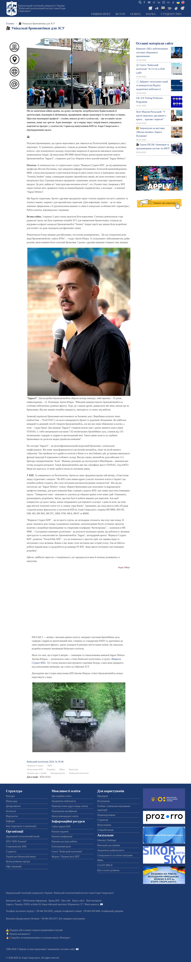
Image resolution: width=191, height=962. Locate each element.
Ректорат (10, 796)
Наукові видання (60, 831)
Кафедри (10, 821)
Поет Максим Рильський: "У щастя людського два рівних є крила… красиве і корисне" (151, 115)
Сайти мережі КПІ (61, 826)
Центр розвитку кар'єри (18, 861)
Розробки (51, 769)
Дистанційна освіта (61, 796)
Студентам (102, 820)
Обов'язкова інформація (35, 900)
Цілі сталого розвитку (108, 870)
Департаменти (13, 806)
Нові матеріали (93, 900)
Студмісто (11, 851)
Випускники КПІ (35, 769)
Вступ (120, 14)
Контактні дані (13, 900)
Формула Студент (35, 765)
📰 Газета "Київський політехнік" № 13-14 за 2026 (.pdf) (150, 69)
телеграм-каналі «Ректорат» (56, 937)
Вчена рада (11, 801)
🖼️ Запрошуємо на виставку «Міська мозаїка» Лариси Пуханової (150, 132)
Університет (100, 14)
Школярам (102, 796)
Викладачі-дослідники (108, 845)
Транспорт (73, 769)
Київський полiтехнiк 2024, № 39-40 (45, 761)
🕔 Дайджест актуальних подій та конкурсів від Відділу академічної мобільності (152, 85)
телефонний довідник (112, 911)
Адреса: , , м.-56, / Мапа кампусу (52, 904)
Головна (10, 23)
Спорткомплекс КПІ (16, 846)
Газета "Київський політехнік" (67, 851)
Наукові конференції (62, 836)
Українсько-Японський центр (21, 856)
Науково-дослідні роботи (64, 841)
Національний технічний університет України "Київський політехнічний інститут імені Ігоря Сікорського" (41, 8)
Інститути (11, 811)
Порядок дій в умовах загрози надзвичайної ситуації (36, 930)
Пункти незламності (20, 934)
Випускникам (104, 825)
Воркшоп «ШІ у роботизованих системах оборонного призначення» (152, 52)
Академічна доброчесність (110, 850)
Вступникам (103, 801)
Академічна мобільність (64, 801)
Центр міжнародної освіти (65, 816)
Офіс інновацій (13, 866)
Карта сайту (78, 900)
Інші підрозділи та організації (21, 826)
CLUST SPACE (105, 865)
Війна (62, 769)
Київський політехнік (79, 773)
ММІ (49, 765)
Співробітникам (105, 830)
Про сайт (65, 900)
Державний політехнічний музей (22, 836)
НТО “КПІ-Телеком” (16, 841)
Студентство (171, 14)
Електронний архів (61, 846)
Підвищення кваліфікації (64, 811)
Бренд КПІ (54, 900)
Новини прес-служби (37, 773)
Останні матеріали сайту (154, 43)
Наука (151, 14)
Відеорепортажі (58, 773)
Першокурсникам (106, 815)
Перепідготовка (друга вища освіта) (70, 806)
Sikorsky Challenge (106, 840)
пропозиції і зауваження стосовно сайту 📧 (57, 949)
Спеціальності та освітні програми (115, 855)
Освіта (135, 14)
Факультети (12, 816)
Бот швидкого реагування (72, 918)
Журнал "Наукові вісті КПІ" (66, 856)
